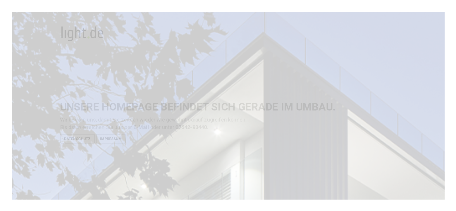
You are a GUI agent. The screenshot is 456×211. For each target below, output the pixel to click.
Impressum (110, 139)
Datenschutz (77, 139)
